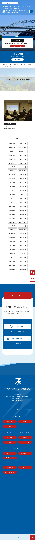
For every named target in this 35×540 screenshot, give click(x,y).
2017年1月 (23, 218)
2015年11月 (12, 230)
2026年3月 (23, 143)
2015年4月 (23, 238)
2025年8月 (23, 155)
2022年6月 (12, 186)
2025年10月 (22, 151)
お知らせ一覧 (25, 442)
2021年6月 (23, 190)
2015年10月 (22, 230)
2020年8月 (23, 198)
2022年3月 (23, 186)
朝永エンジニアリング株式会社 (17, 384)
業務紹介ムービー (25, 453)
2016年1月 (23, 226)
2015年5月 (12, 238)
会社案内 (9, 437)
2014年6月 (23, 245)
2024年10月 (22, 171)
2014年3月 (23, 249)
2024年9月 (12, 175)
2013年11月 (22, 253)
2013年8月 (12, 261)
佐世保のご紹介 (10, 458)
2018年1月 (23, 210)
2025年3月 (12, 167)
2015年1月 (23, 242)
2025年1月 (23, 167)
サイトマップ (25, 467)
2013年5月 (23, 265)
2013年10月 (12, 257)
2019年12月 (12, 202)
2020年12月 (22, 194)
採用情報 (25, 437)
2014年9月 (12, 245)
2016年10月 (22, 222)
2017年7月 (23, 214)
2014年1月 (12, 253)
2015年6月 (23, 234)
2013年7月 (23, 261)
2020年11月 (12, 198)
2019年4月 (12, 206)
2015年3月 (12, 242)
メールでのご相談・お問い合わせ (18, 338)
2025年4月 (23, 163)
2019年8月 (23, 202)
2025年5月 (12, 163)
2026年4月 (12, 143)
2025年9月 (12, 155)
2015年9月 (12, 234)
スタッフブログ (28, 64)
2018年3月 (12, 210)
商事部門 (9, 426)
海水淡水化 (10, 421)
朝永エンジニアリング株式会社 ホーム (12, 64)
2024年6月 (23, 179)
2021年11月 (12, 190)
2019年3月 (23, 206)
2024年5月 (12, 182)
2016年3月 (12, 226)
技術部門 (25, 421)
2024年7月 (12, 179)
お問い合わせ (9, 467)
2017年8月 (12, 214)
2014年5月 (12, 249)
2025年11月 (12, 151)
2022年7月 (23, 182)
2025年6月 (23, 159)
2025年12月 (22, 147)
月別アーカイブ (17, 138)
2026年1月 (12, 147)
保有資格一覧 (9, 442)
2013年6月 (12, 265)
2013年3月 (23, 269)
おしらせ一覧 (17, 46)
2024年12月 (12, 171)
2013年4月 (12, 269)
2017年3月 (12, 218)
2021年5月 (12, 194)
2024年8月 (23, 175)
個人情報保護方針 (9, 472)
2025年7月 (12, 159)
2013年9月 (23, 257)
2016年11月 (8, 66)
